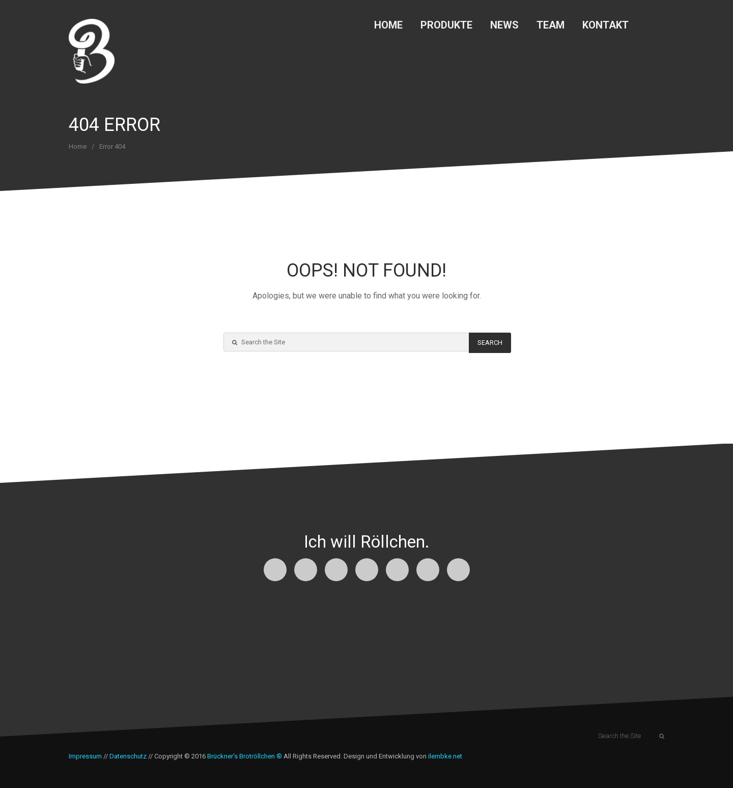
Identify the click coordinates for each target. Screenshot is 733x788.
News (504, 25)
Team (551, 25)
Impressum (85, 756)
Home (388, 25)
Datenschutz (128, 756)
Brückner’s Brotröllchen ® (244, 756)
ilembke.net (445, 756)
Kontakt (605, 25)
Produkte (446, 25)
